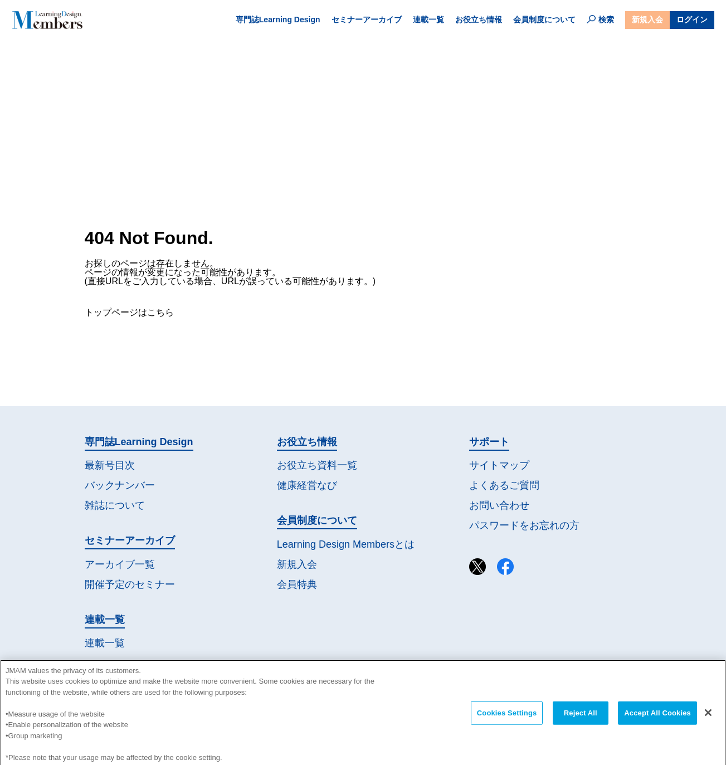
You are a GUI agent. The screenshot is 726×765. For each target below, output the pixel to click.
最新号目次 (110, 465)
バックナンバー (120, 485)
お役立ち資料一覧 (317, 465)
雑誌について (115, 505)
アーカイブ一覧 (120, 564)
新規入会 (647, 19)
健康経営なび (307, 485)
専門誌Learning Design (278, 19)
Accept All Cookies (657, 719)
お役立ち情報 (478, 19)
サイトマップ (499, 465)
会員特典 (297, 584)
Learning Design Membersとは (346, 544)
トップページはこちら (129, 312)
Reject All (580, 719)
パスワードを (524, 525)
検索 (600, 19)
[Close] (708, 718)
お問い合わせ (499, 505)
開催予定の (130, 584)
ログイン (692, 19)
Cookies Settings (507, 719)
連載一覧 (428, 19)
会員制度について (544, 19)
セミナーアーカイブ (367, 19)
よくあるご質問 (504, 485)
